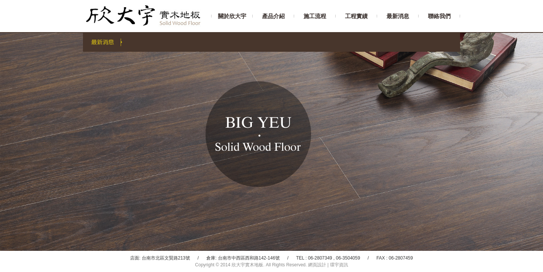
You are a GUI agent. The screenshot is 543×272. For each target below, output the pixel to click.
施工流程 (315, 16)
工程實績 (356, 16)
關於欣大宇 (232, 16)
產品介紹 (273, 16)
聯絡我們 (439, 16)
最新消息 (398, 16)
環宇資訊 (339, 264)
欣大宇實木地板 (147, 16)
